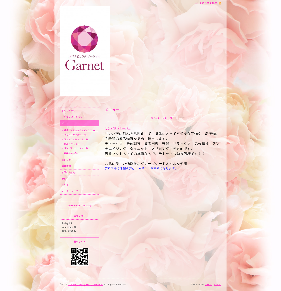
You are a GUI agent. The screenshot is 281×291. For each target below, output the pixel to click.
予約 (64, 179)
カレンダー (67, 160)
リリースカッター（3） (75, 135)
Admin (217, 284)
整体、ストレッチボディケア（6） (81, 130)
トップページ (69, 111)
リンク (65, 185)
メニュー (66, 123)
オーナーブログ (70, 191)
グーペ (208, 284)
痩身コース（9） (72, 144)
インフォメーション (72, 117)
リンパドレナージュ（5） (76, 148)
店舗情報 (66, 166)
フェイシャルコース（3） (76, 139)
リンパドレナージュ (118, 128)
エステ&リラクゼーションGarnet (85, 284)
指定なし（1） (71, 153)
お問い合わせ (69, 172)
